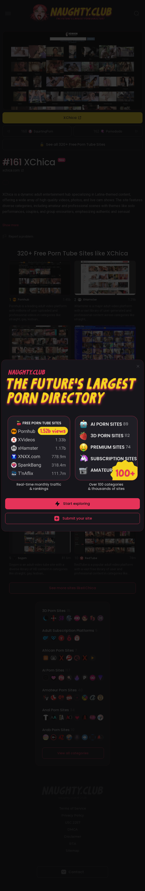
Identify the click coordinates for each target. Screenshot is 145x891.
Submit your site (77, 518)
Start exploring (76, 503)
